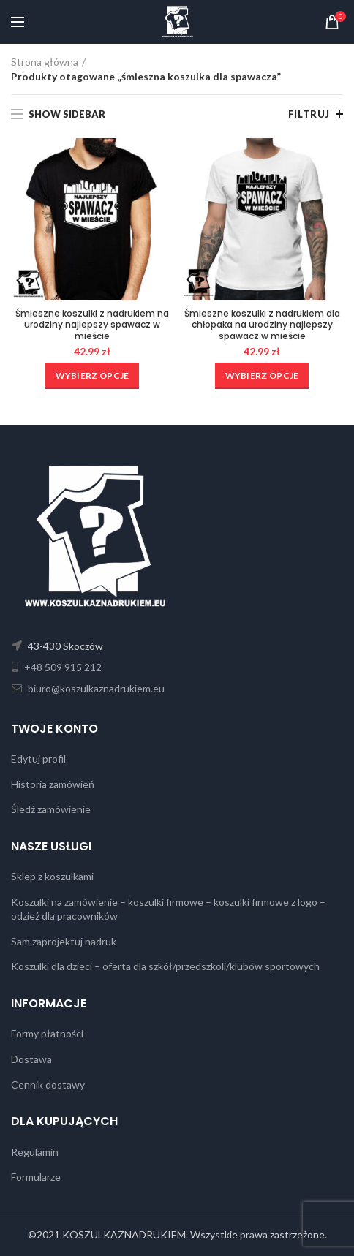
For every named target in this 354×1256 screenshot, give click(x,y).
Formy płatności (47, 1033)
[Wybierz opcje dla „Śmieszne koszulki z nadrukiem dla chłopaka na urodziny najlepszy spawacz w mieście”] (262, 376)
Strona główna (44, 62)
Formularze (36, 1176)
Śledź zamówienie (51, 809)
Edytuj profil (38, 758)
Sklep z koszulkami (52, 876)
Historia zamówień (52, 784)
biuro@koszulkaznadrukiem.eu (95, 688)
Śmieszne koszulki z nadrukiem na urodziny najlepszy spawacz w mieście (92, 325)
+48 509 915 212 (62, 667)
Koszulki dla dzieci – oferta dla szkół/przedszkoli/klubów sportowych (165, 966)
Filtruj (309, 114)
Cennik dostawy (48, 1084)
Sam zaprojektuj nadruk (63, 941)
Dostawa (31, 1059)
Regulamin (35, 1152)
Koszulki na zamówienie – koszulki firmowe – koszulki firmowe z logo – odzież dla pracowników (168, 909)
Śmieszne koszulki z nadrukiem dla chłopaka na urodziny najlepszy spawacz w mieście (262, 325)
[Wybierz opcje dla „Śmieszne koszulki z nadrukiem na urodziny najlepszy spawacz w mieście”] (92, 376)
